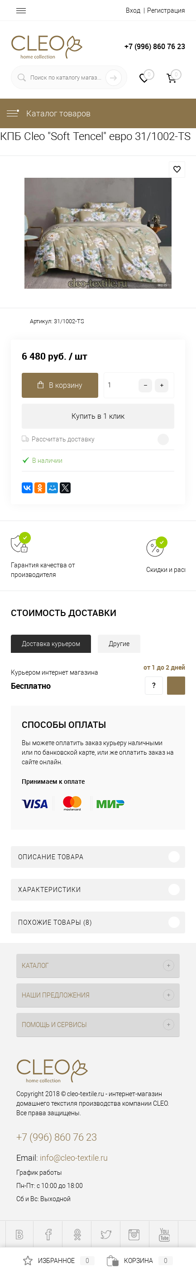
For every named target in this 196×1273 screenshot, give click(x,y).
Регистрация (166, 10)
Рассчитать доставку (58, 439)
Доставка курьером (51, 643)
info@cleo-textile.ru (74, 1158)
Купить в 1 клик (98, 416)
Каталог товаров (48, 113)
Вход (133, 10)
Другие (119, 643)
